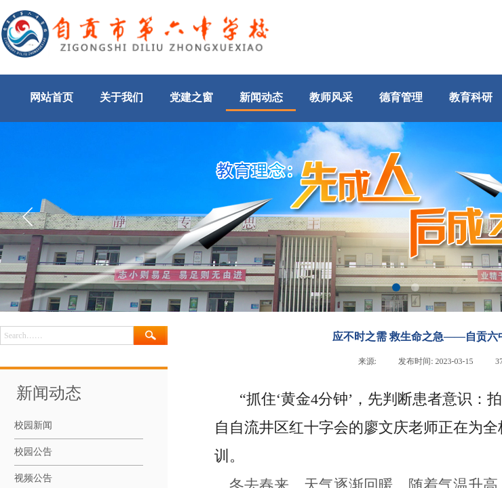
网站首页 (51, 97)
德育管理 (401, 97)
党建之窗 (191, 97)
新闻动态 (261, 97)
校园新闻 (33, 425)
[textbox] (67, 335)
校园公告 (33, 452)
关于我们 (121, 97)
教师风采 (331, 97)
